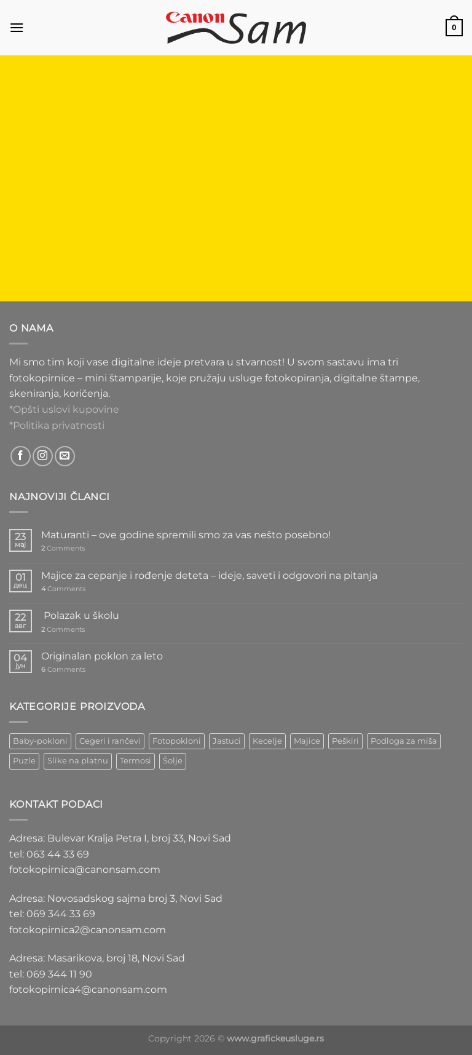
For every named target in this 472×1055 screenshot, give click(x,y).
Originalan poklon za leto (102, 656)
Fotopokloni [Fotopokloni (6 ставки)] (176, 741)
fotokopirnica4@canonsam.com (88, 989)
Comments (63, 548)
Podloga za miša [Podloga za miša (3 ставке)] (404, 741)
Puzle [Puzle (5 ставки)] (24, 760)
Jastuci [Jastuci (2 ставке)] (227, 741)
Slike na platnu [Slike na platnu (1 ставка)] (77, 760)
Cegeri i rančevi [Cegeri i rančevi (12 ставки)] (110, 741)
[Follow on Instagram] (43, 456)
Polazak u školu (80, 615)
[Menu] (16, 27)
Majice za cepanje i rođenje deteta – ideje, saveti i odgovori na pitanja (209, 575)
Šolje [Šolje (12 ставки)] (173, 760)
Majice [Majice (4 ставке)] (307, 741)
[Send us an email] (65, 456)
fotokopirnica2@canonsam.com (87, 930)
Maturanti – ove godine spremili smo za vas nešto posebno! (186, 535)
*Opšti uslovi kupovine (64, 409)
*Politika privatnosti (56, 425)
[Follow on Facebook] (20, 456)
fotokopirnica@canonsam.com (84, 869)
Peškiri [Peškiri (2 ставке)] (345, 741)
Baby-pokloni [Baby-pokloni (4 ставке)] (40, 741)
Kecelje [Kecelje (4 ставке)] (267, 741)
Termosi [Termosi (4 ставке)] (135, 760)
